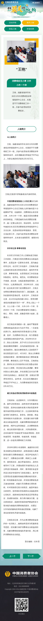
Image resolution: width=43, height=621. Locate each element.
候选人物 (12, 29)
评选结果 (30, 29)
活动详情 (12, 23)
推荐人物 (30, 23)
